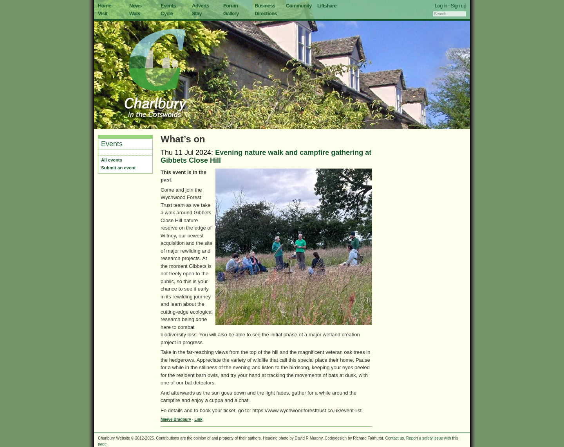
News (135, 6)
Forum (230, 6)
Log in (441, 6)
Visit (102, 13)
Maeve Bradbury (176, 419)
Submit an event (118, 167)
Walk (134, 13)
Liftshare (326, 6)
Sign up (458, 6)
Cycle (167, 13)
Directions (266, 13)
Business (265, 6)
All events (111, 160)
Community (299, 6)
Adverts (200, 6)
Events (168, 6)
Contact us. (395, 438)
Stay (197, 13)
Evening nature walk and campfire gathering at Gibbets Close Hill (266, 156)
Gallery (231, 13)
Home (104, 6)
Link (198, 419)
